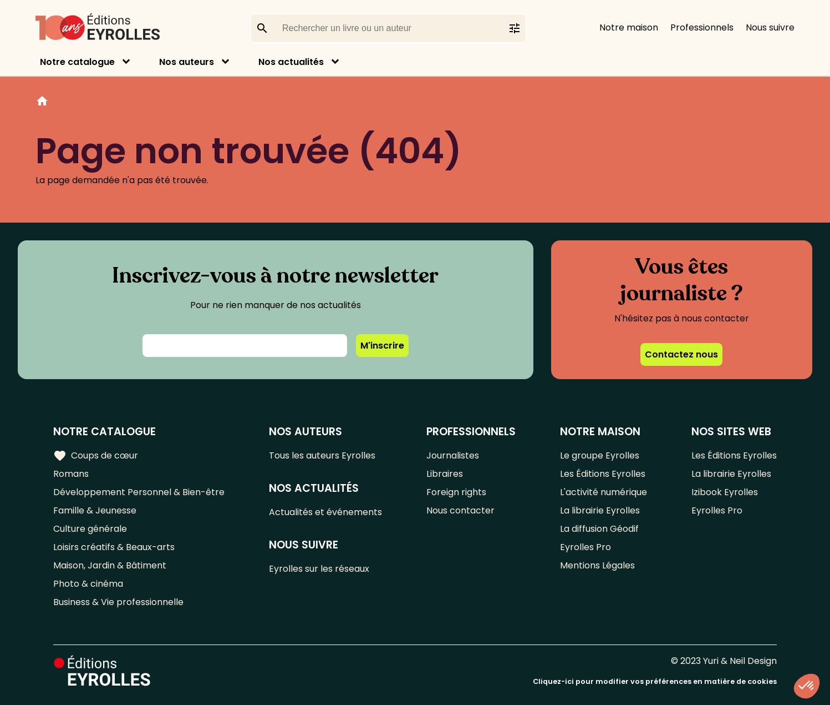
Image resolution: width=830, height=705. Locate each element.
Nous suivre (770, 27)
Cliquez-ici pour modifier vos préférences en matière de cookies (655, 681)
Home (42, 102)
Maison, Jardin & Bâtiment (109, 565)
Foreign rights (456, 492)
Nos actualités (291, 62)
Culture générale (90, 528)
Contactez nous (681, 354)
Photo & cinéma (88, 583)
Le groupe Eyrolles (599, 455)
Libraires (444, 473)
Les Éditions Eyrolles (602, 473)
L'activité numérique (603, 492)
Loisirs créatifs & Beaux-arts (114, 547)
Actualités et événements (325, 512)
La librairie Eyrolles (600, 510)
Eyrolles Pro (585, 547)
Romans (71, 473)
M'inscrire (382, 345)
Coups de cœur (95, 455)
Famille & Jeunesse (94, 510)
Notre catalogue (77, 62)
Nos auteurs (186, 62)
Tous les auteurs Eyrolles (322, 455)
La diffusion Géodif (599, 528)
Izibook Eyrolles (724, 492)
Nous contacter (460, 510)
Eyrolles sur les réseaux (319, 568)
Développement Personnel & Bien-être (139, 492)
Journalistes (452, 455)
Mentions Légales (597, 565)
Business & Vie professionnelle (118, 602)
